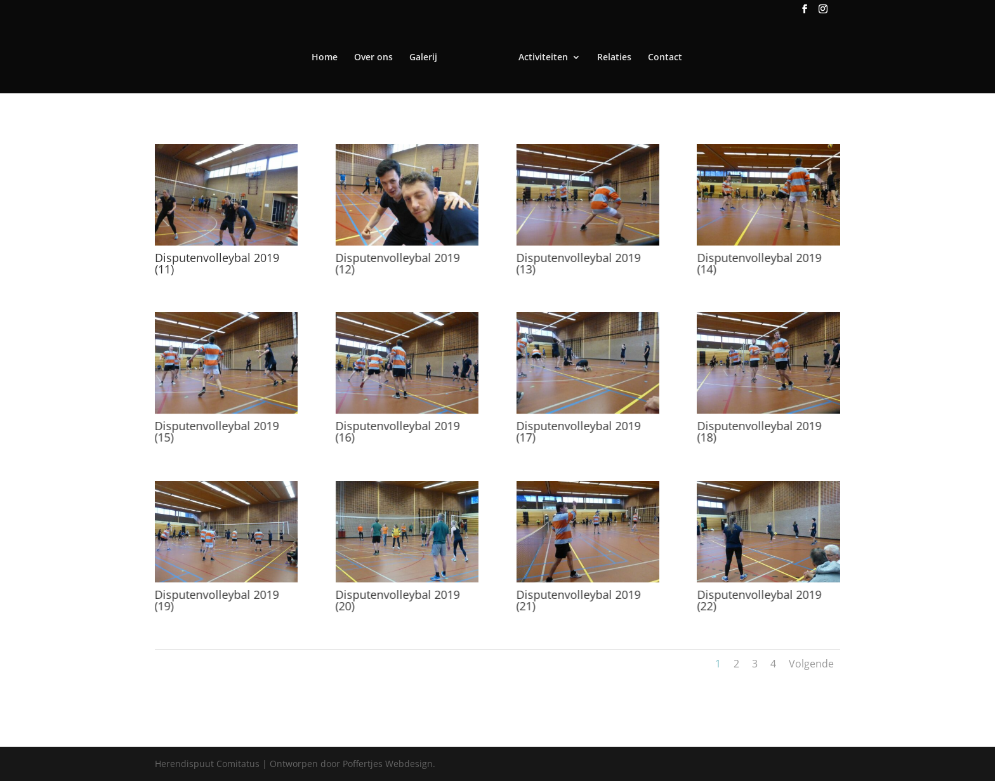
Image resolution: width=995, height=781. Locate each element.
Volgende (811, 664)
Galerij (423, 58)
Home (325, 58)
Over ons (373, 58)
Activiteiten (543, 58)
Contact (665, 58)
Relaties (614, 58)
